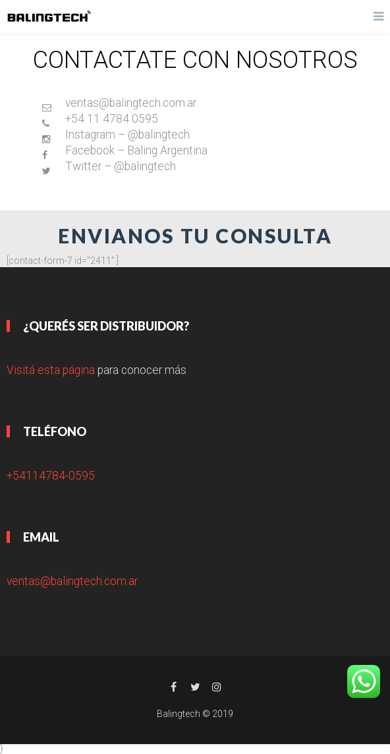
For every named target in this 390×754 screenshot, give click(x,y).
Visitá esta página (51, 370)
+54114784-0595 (51, 475)
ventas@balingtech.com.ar (72, 581)
